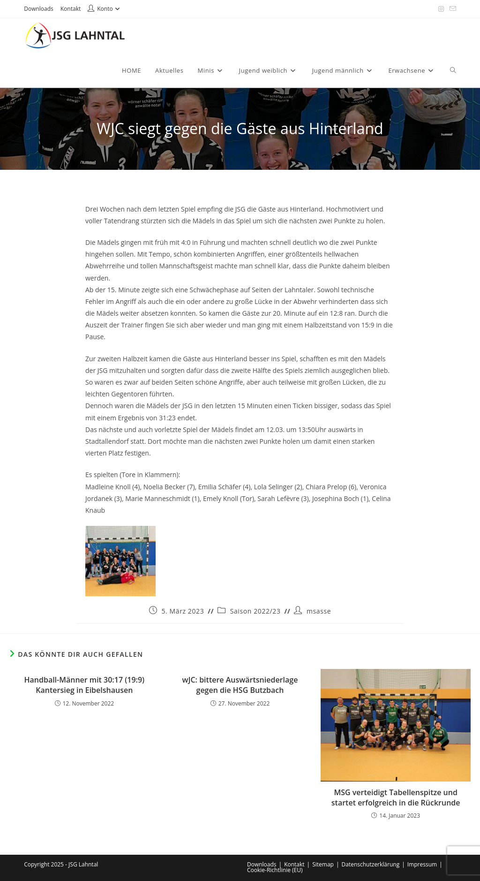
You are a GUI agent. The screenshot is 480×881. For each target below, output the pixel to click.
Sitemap (323, 864)
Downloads (38, 9)
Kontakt (70, 9)
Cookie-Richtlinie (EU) (275, 870)
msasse (319, 611)
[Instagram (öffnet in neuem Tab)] (441, 9)
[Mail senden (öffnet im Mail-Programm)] (451, 9)
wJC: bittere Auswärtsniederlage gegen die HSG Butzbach (240, 685)
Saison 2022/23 (255, 611)
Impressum (422, 864)
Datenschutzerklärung (371, 864)
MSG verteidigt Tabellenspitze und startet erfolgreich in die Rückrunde (395, 797)
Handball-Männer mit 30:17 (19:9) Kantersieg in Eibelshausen (84, 685)
